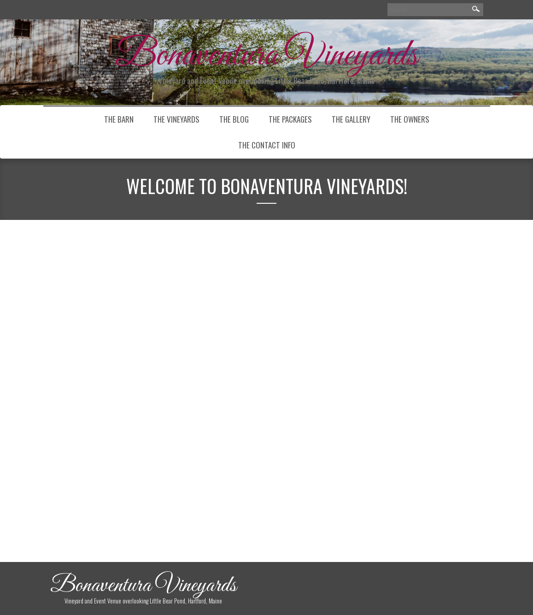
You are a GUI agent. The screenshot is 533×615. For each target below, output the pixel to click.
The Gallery (351, 119)
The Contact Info (266, 145)
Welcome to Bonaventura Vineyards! (97, 294)
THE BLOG (234, 119)
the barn (119, 119)
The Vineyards (176, 119)
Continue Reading (103, 432)
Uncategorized (104, 459)
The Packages (290, 119)
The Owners (409, 119)
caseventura (83, 331)
